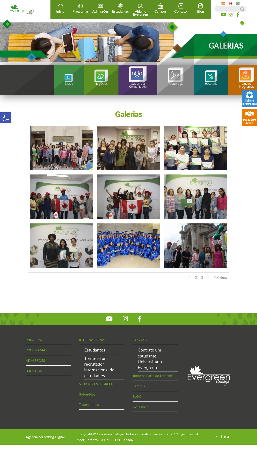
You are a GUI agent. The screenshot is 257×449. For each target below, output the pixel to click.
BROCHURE (35, 371)
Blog (200, 8)
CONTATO (141, 340)
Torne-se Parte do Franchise (153, 376)
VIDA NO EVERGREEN (96, 384)
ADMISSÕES (35, 360)
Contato (180, 8)
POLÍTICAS (222, 437)
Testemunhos (89, 404)
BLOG (137, 396)
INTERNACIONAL (92, 340)
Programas (80, 8)
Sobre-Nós (87, 394)
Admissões (100, 8)
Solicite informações (249, 98)
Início (60, 8)
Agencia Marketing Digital (45, 437)
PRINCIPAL (34, 340)
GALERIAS (140, 407)
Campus (160, 8)
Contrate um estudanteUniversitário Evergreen (150, 358)
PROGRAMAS (36, 350)
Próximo (220, 277)
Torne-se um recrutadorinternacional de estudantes (99, 367)
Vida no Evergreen (140, 9)
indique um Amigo (249, 118)
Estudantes (120, 8)
